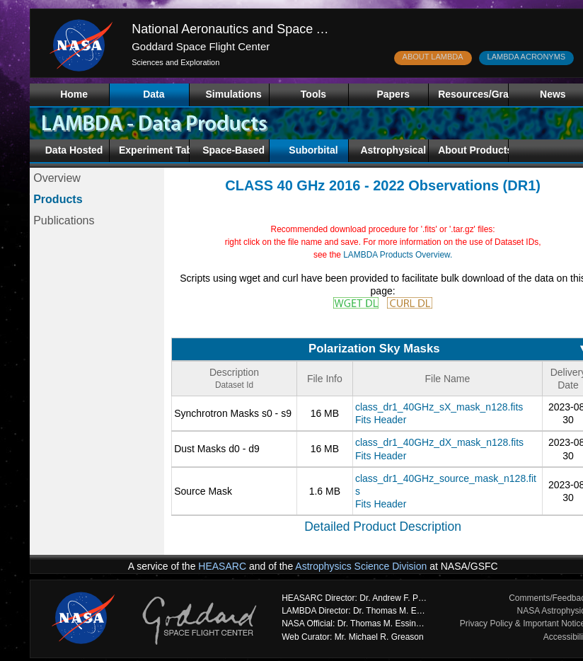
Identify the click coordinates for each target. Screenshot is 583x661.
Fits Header (380, 419)
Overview (57, 178)
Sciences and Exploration (175, 62)
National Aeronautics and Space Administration (264, 29)
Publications (63, 220)
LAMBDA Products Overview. (397, 255)
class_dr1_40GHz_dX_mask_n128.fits (439, 442)
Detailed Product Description (382, 526)
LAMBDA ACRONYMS (526, 56)
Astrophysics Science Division (361, 566)
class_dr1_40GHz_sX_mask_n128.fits (439, 407)
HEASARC (222, 566)
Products (57, 199)
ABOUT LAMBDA (433, 56)
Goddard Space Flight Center (201, 46)
